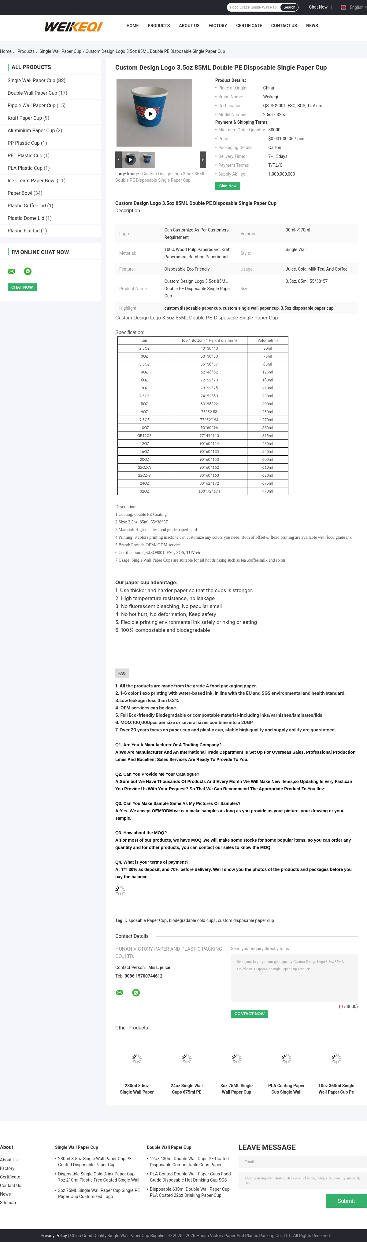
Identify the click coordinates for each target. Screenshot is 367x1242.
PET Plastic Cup (25, 155)
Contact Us (284, 25)
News (312, 25)
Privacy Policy (54, 1235)
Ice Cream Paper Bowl (32, 181)
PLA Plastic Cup (25, 168)
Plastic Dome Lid (26, 218)
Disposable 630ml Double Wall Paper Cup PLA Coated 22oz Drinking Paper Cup (190, 1192)
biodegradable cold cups (192, 920)
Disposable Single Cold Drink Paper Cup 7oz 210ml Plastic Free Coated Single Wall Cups (98, 1177)
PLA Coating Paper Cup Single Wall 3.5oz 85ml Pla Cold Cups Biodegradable (286, 1089)
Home (133, 25)
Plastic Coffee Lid (27, 206)
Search (289, 7)
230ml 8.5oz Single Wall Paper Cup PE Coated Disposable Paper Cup (137, 1089)
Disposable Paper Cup (146, 920)
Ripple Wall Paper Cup (31, 105)
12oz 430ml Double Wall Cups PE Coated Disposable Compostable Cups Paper (189, 1161)
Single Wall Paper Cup (60, 51)
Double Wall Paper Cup (32, 93)
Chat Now (318, 7)
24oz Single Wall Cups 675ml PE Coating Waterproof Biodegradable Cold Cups (186, 1089)
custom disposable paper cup (246, 920)
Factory (218, 25)
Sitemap (8, 1202)
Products (159, 25)
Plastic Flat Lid (24, 231)
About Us (189, 25)
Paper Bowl (20, 193)
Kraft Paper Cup (25, 118)
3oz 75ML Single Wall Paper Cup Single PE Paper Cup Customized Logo (237, 1089)
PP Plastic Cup (24, 143)
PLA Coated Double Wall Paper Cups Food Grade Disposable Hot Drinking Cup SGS (190, 1176)
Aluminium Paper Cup (31, 130)
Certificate (249, 25)
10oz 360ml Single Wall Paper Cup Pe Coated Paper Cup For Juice (336, 1089)
